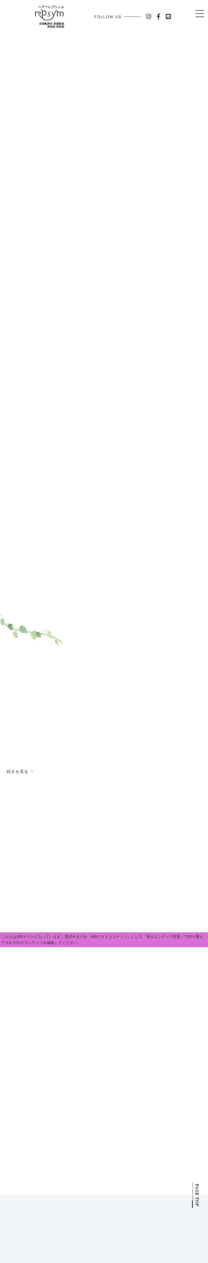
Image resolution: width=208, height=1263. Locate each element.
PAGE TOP (197, 1189)
